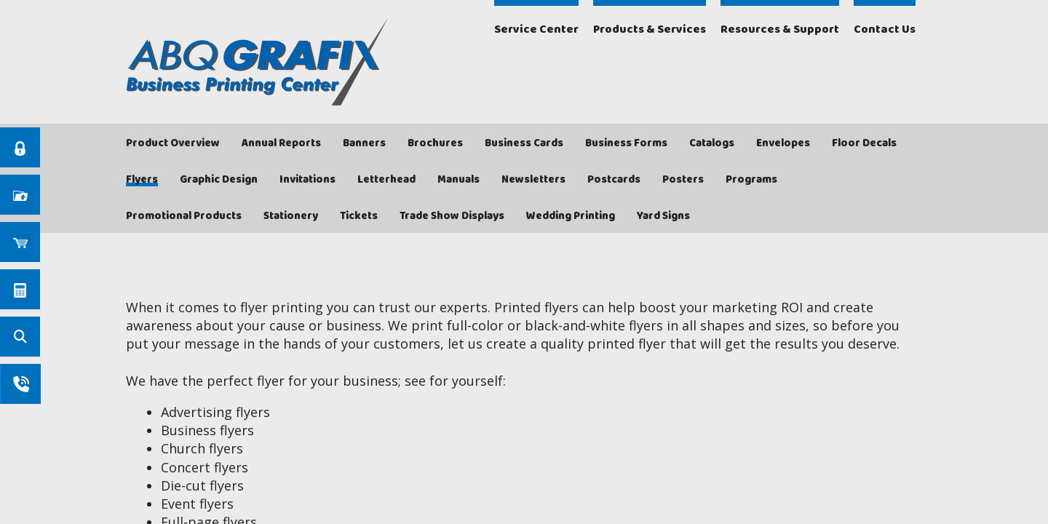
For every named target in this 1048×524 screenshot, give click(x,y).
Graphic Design (219, 179)
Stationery (290, 216)
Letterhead (386, 179)
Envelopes (783, 143)
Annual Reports (281, 143)
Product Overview (173, 143)
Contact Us (885, 29)
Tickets (359, 216)
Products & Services (649, 29)
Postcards (613, 179)
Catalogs (711, 143)
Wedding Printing (570, 216)
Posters (683, 179)
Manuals (458, 179)
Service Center (536, 29)
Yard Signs (663, 216)
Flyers (142, 179)
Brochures (435, 143)
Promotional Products (184, 216)
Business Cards (524, 143)
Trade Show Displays (452, 216)
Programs (751, 179)
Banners (364, 143)
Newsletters (533, 179)
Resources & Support (779, 29)
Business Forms (626, 143)
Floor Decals (864, 143)
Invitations (307, 179)
